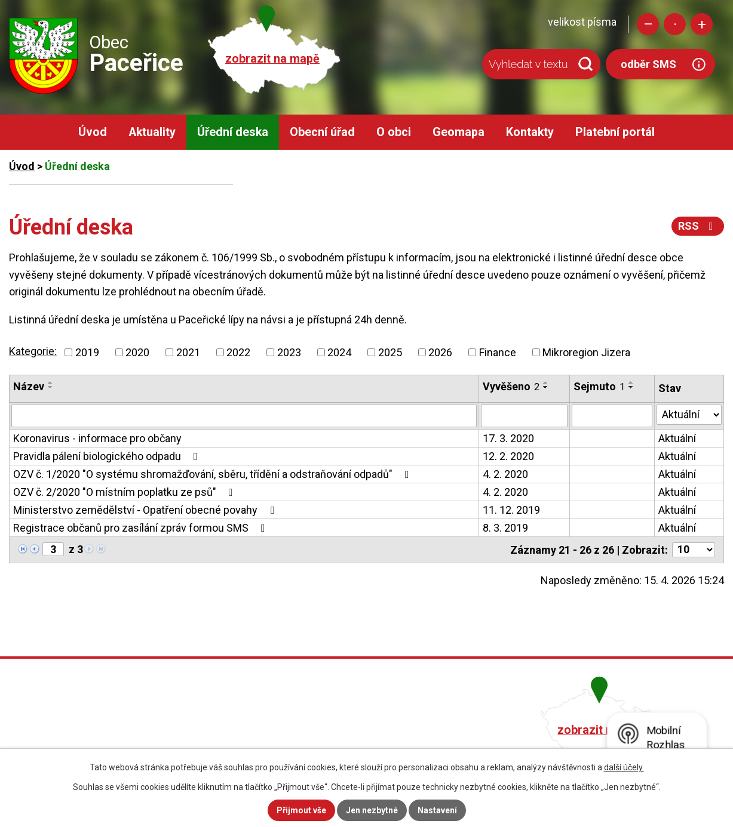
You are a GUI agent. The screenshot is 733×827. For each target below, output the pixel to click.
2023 (289, 352)
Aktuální (677, 438)
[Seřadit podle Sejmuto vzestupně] (631, 382)
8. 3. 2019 (505, 527)
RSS (698, 226)
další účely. (624, 767)
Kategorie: (33, 351)
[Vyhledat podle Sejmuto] (612, 416)
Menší (648, 24)
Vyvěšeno (511, 386)
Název (28, 386)
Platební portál (615, 132)
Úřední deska (232, 132)
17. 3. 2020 (508, 438)
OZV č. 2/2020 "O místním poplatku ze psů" (125, 492)
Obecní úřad (322, 132)
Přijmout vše (301, 810)
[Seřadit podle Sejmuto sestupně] (631, 387)
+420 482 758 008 (310, 728)
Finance (497, 352)
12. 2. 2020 (508, 456)
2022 (238, 352)
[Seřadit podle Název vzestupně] (50, 382)
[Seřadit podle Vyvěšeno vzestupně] (546, 382)
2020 (137, 352)
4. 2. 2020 (505, 474)
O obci (393, 132)
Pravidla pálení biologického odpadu (108, 456)
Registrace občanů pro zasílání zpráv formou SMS (141, 527)
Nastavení (437, 810)
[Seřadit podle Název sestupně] (50, 387)
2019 (87, 352)
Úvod (92, 132)
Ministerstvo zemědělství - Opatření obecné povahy (146, 510)
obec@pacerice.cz (312, 745)
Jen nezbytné (372, 810)
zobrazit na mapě (272, 59)
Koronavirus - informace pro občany (97, 438)
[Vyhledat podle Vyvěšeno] (524, 416)
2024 (339, 352)
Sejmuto (599, 386)
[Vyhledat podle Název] (244, 416)
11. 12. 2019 (511, 510)
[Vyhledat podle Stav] (689, 415)
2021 (188, 352)
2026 (440, 352)
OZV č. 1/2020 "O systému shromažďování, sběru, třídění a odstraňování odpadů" (213, 474)
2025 (390, 352)
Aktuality (152, 132)
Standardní (675, 24)
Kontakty (530, 132)
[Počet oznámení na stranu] (693, 549)
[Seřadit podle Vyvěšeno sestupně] (546, 387)
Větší (702, 24)
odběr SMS (648, 64)
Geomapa (458, 132)
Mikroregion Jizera (586, 352)
